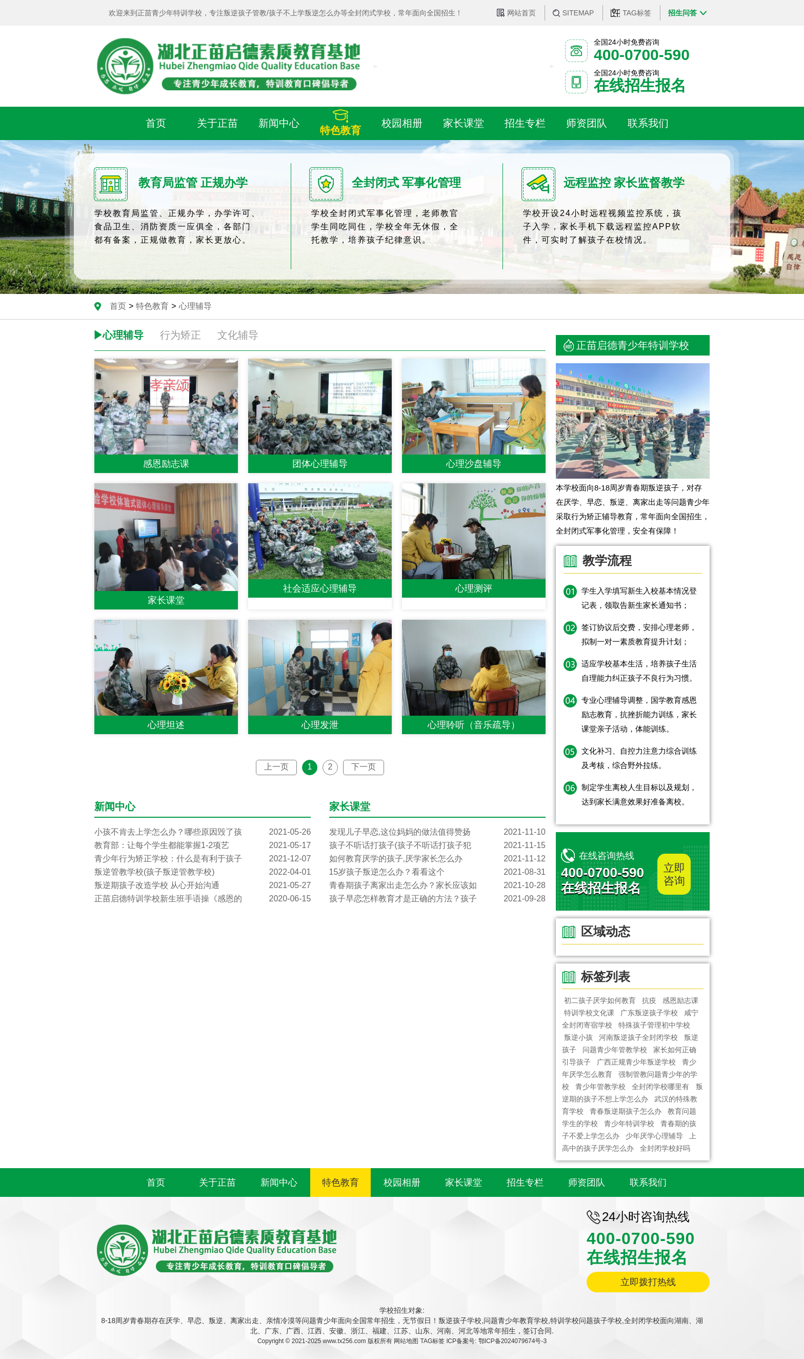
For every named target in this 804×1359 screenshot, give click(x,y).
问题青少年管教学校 (614, 1050)
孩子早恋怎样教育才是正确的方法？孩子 (437, 898)
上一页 (276, 766)
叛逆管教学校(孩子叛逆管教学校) (202, 872)
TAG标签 (636, 13)
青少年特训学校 (629, 1123)
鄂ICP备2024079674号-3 (512, 1341)
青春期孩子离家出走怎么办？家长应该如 (437, 885)
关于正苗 (217, 1182)
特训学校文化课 (589, 1013)
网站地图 (406, 1341)
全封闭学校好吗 (665, 1148)
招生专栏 (525, 1182)
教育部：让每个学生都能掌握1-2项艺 (202, 845)
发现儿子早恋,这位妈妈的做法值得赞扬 (437, 832)
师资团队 (586, 1182)
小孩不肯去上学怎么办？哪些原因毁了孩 (202, 832)
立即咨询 (674, 874)
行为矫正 (180, 335)
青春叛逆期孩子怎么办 (626, 1111)
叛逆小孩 (578, 1037)
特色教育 (152, 306)
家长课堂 (463, 1182)
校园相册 (402, 1182)
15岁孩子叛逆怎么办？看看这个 (437, 872)
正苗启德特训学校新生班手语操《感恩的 (202, 898)
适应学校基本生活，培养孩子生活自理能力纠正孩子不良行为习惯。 (639, 670)
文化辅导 (237, 335)
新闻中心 (278, 1182)
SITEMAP (578, 13)
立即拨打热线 (648, 1282)
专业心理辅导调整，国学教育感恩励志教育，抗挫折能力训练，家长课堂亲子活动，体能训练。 (639, 714)
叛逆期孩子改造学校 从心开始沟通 (202, 885)
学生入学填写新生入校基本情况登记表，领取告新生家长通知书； (639, 597)
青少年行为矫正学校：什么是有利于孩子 (202, 858)
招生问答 (682, 13)
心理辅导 (195, 306)
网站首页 (521, 13)
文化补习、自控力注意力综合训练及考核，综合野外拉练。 (639, 758)
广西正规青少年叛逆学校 (636, 1062)
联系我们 (648, 1182)
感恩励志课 (680, 1000)
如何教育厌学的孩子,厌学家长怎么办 (437, 858)
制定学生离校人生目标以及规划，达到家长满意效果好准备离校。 (639, 794)
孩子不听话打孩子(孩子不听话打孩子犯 (437, 845)
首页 (118, 306)
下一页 (363, 766)
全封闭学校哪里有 (661, 1086)
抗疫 (649, 1000)
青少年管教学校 (600, 1086)
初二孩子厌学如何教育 (600, 1000)
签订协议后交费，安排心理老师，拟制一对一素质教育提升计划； (639, 634)
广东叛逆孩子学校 (649, 1013)
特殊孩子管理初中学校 (654, 1025)
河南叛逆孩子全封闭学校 (638, 1037)
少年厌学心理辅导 (654, 1136)
